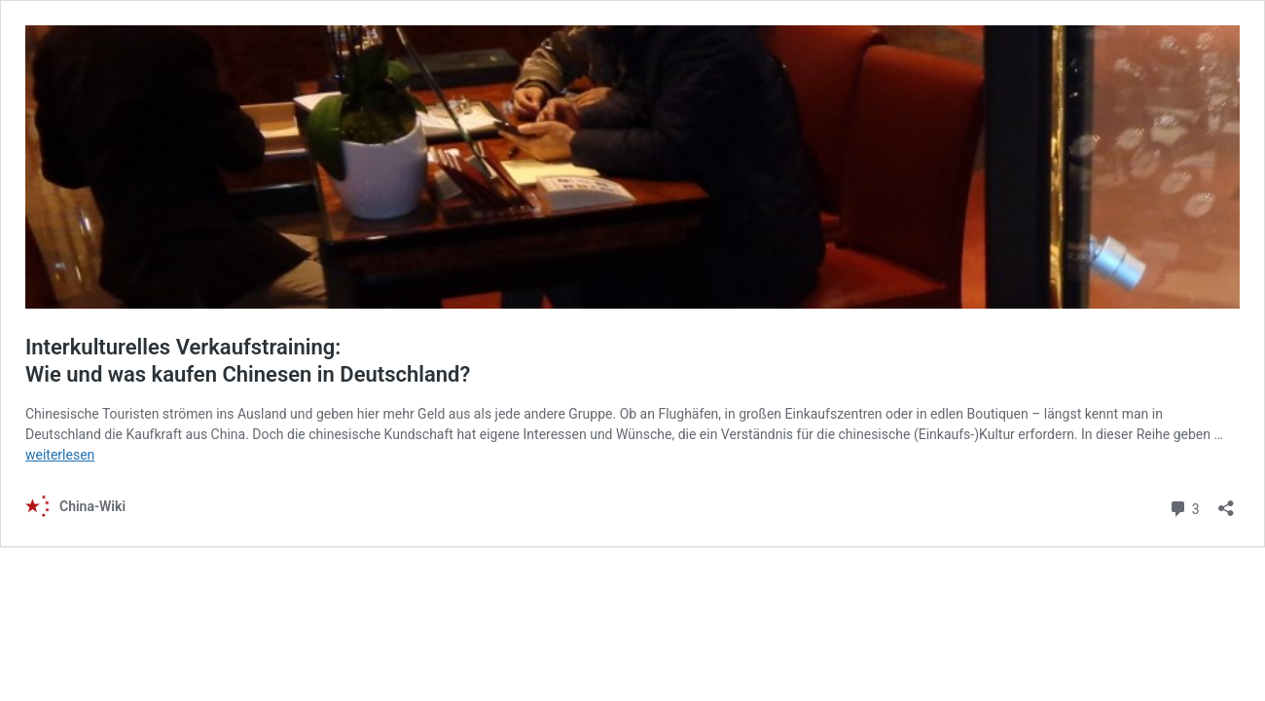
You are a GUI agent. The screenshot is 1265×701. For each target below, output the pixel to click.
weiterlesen (59, 454)
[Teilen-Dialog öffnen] (1226, 502)
